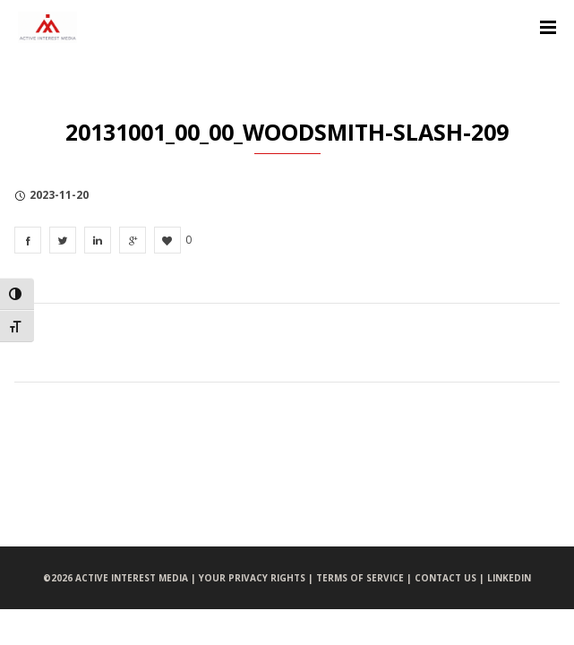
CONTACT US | (451, 578)
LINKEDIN (509, 578)
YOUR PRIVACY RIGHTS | (257, 578)
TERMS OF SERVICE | (365, 578)
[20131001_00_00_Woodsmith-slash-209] (27, 240)
